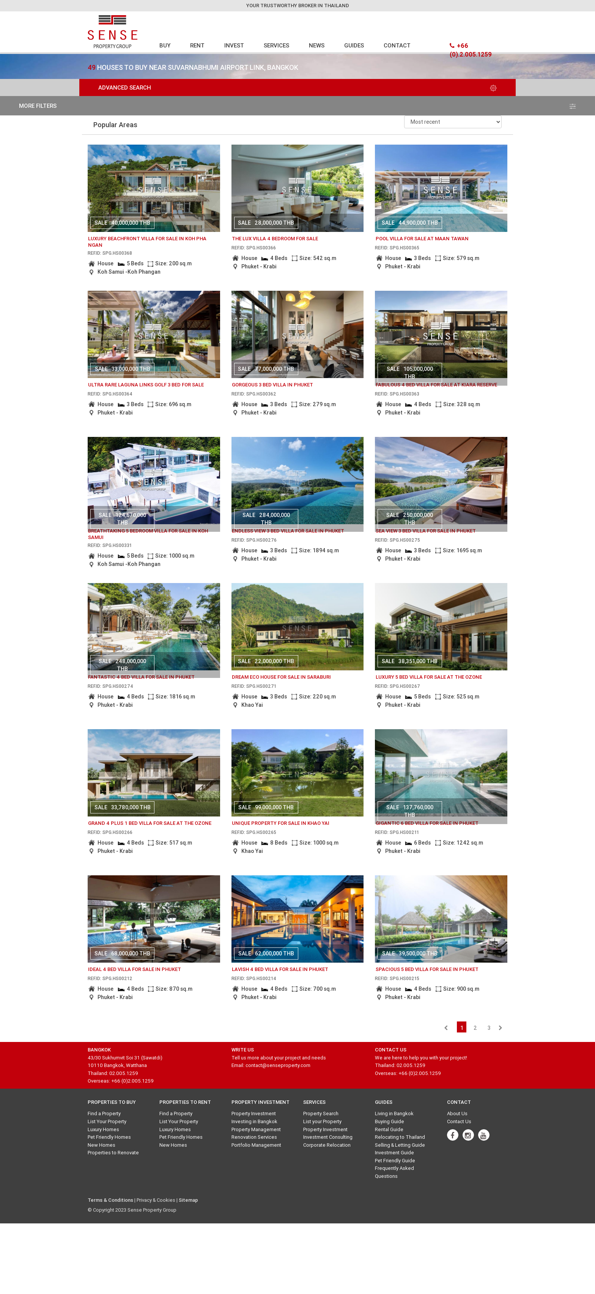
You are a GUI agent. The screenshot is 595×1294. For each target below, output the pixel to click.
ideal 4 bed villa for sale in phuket (134, 969)
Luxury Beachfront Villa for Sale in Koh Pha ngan (147, 241)
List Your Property (107, 1121)
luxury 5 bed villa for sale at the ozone (429, 677)
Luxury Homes (103, 1129)
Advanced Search (297, 87)
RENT (197, 45)
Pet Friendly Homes (109, 1137)
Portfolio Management (256, 1145)
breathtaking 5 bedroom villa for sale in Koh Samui (148, 534)
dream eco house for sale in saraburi (281, 677)
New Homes (101, 1145)
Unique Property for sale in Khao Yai (280, 823)
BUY (164, 45)
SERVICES (276, 45)
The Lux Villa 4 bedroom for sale (275, 238)
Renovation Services (254, 1137)
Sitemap (188, 1200)
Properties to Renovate (113, 1152)
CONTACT (397, 45)
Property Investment (253, 1113)
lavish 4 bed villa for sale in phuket (280, 969)
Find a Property (104, 1113)
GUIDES (354, 45)
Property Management (256, 1129)
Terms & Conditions (110, 1200)
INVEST (234, 45)
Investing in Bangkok (254, 1121)
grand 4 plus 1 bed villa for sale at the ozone (149, 823)
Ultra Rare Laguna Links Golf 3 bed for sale (146, 384)
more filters (297, 106)
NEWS (316, 45)
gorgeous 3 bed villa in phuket (272, 384)
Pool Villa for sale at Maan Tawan (422, 238)
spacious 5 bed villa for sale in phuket (427, 969)
